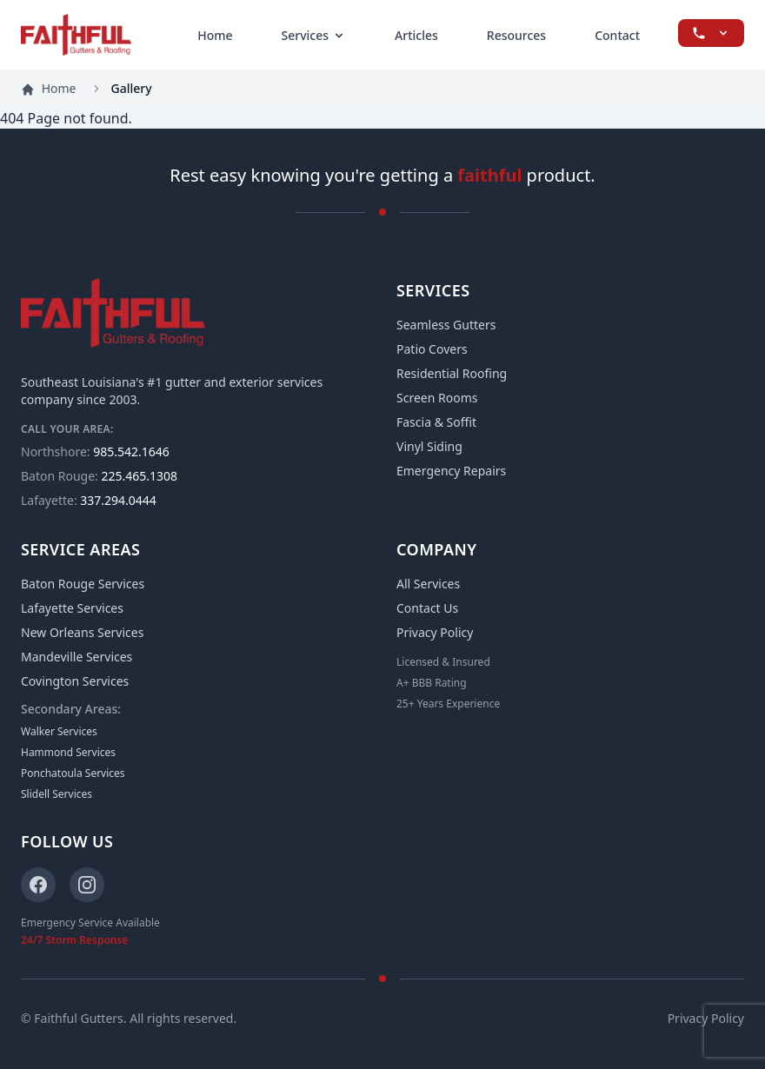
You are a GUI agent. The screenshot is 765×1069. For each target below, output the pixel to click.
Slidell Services (56, 794)
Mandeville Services (76, 656)
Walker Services (59, 732)
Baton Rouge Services (82, 583)
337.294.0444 (88, 500)
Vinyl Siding (429, 446)
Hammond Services (68, 753)
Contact (617, 35)
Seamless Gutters (446, 324)
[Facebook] (38, 884)
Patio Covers (432, 349)
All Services (428, 583)
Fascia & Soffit (436, 422)
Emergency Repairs (451, 470)
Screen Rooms (436, 397)
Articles (416, 35)
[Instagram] (87, 884)
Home (214, 35)
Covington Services (75, 681)
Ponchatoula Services (73, 773)
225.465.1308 (99, 476)
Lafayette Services (72, 608)
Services (314, 35)
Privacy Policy (434, 632)
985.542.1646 (95, 451)
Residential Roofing (451, 373)
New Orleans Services (82, 632)
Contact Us (427, 608)
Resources (516, 35)
